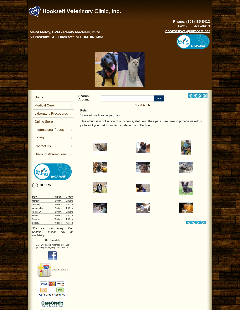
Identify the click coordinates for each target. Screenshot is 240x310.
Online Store (44, 121)
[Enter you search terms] (128, 98)
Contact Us (43, 146)
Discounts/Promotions (50, 154)
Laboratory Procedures (51, 113)
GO (159, 98)
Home (39, 97)
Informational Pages (49, 130)
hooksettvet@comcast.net (187, 31)
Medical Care (44, 105)
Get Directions (52, 269)
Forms (39, 138)
